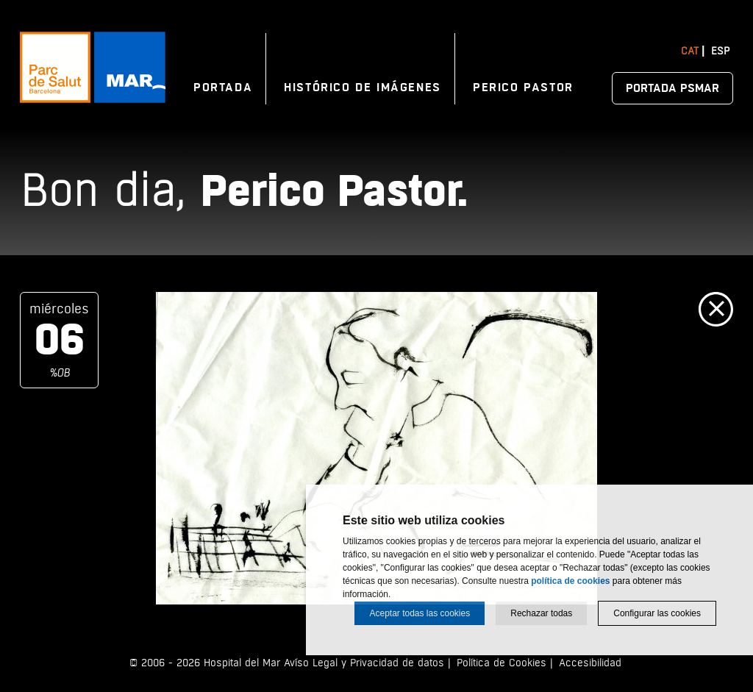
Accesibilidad (590, 663)
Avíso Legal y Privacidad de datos (364, 663)
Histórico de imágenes (362, 87)
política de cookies (570, 581)
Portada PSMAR (672, 88)
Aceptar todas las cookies (419, 613)
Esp (720, 51)
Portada (222, 87)
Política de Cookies (501, 663)
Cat (690, 51)
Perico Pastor (523, 87)
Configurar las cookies (657, 613)
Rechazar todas (541, 613)
